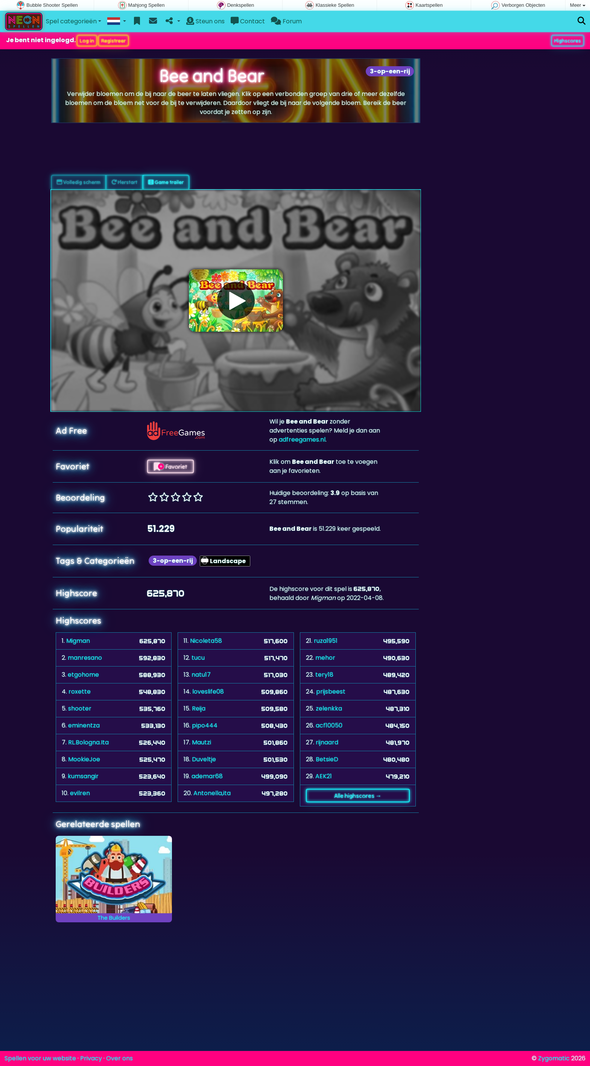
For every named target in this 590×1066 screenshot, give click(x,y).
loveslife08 (208, 691)
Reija (198, 708)
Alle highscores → (358, 795)
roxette (79, 691)
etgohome (83, 674)
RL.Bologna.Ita (88, 742)
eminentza (84, 725)
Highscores (567, 40)
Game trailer (166, 182)
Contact (248, 21)
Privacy (91, 1058)
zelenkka (329, 708)
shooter (79, 708)
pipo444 (204, 725)
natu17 (201, 674)
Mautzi (201, 742)
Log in (87, 40)
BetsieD (327, 759)
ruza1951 (326, 640)
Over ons (119, 1058)
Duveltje (204, 759)
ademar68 (207, 776)
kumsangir (83, 776)
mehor (325, 657)
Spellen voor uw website (40, 1058)
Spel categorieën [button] (71, 21)
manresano (85, 657)
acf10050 (329, 725)
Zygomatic (554, 1058)
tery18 (324, 674)
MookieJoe (84, 759)
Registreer (113, 40)
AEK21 (323, 776)
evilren (80, 793)
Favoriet (170, 466)
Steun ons (205, 21)
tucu (198, 657)
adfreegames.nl (302, 439)
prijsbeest (330, 691)
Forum (286, 21)
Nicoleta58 (206, 640)
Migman (78, 640)
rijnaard (327, 742)
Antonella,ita (212, 793)
